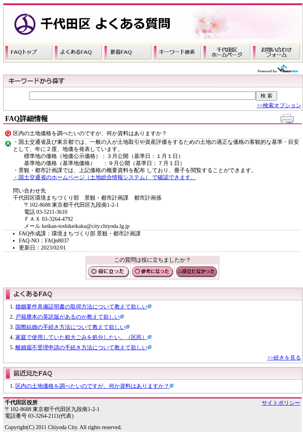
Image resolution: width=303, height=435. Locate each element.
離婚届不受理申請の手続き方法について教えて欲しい (81, 348)
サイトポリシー (281, 403)
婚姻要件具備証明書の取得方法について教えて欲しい (81, 307)
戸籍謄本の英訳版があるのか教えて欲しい (67, 317)
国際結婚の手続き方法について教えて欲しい (70, 327)
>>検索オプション (279, 105)
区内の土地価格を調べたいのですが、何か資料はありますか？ (92, 386)
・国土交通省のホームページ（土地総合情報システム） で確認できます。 (104, 177)
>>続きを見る (284, 358)
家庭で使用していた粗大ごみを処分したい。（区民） (81, 337)
